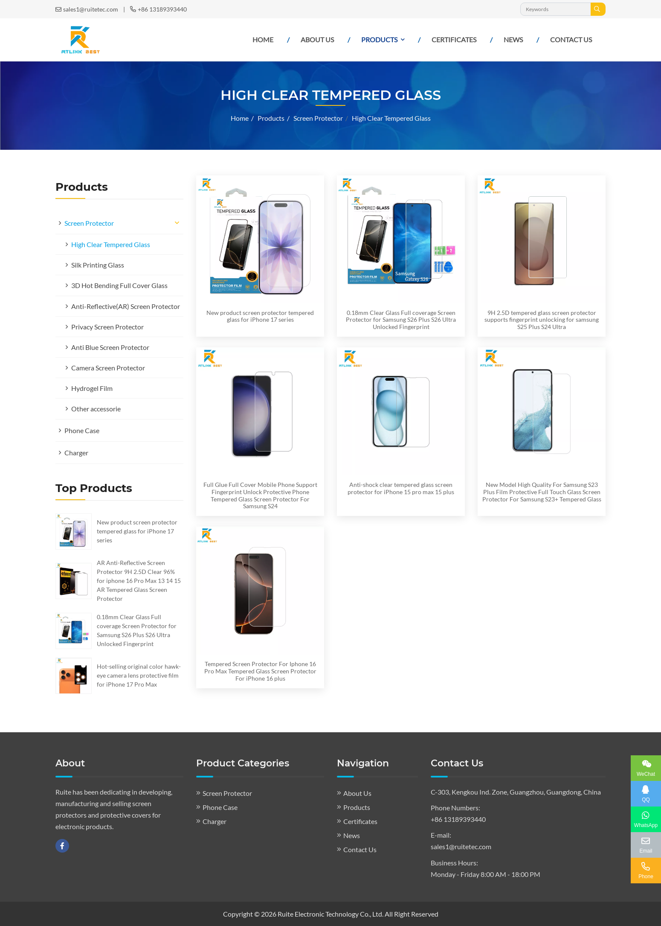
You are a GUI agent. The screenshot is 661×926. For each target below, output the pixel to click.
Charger (76, 452)
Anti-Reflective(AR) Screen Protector (125, 306)
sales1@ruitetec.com (90, 9)
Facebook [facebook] (62, 846)
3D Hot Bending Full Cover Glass (119, 285)
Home (262, 39)
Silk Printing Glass (97, 265)
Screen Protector (89, 223)
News (513, 39)
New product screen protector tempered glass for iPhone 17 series (137, 531)
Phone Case (81, 430)
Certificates (454, 39)
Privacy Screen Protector (107, 327)
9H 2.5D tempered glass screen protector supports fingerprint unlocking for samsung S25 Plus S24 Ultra (541, 320)
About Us (317, 39)
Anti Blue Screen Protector (110, 347)
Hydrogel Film (92, 388)
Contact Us (571, 39)
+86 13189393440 (162, 9)
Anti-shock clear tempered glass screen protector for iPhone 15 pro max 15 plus (401, 488)
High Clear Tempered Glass (110, 244)
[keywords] (555, 9)
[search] (598, 9)
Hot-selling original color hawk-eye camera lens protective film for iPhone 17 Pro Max (139, 675)
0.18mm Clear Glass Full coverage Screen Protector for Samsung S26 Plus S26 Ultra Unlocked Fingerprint (401, 320)
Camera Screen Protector (108, 368)
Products (379, 39)
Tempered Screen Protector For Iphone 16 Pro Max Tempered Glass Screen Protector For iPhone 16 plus (260, 671)
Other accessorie (96, 409)
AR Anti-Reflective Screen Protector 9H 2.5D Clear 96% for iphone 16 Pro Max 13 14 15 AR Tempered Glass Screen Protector (139, 580)
